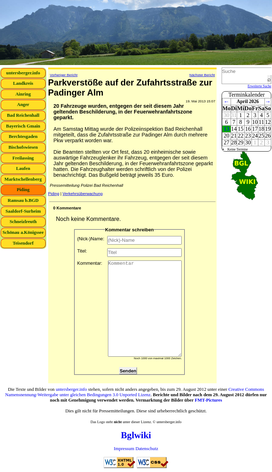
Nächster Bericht (202, 75)
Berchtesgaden (23, 136)
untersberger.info (23, 72)
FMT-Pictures (208, 400)
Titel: (129, 252)
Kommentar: (129, 308)
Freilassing (23, 158)
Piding (23, 189)
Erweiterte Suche (259, 86)
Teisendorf (23, 243)
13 (226, 129)
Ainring (23, 94)
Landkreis (23, 83)
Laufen (23, 168)
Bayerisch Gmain (23, 126)
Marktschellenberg (23, 179)
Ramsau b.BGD (23, 200)
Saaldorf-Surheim (23, 211)
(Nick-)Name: (129, 240)
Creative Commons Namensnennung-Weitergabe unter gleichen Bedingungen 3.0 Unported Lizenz (134, 392)
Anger (23, 104)
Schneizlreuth (23, 221)
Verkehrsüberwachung (83, 193)
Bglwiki (136, 435)
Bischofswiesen (23, 147)
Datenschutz (146, 448)
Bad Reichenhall (23, 115)
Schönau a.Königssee (23, 232)
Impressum (124, 448)
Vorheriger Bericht (64, 75)
